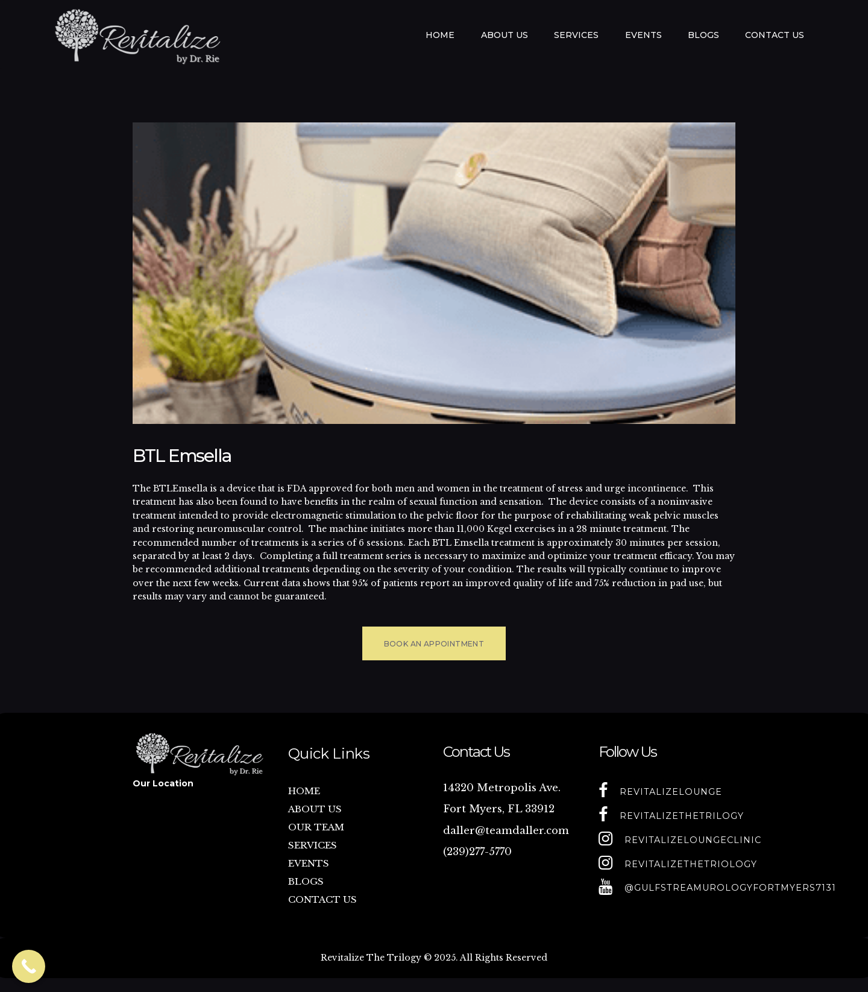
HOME (304, 791)
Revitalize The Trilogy (371, 957)
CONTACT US (322, 899)
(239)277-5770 (477, 851)
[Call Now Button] (28, 966)
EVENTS (308, 863)
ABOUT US (315, 809)
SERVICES (312, 845)
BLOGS (306, 881)
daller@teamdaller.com (506, 830)
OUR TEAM (316, 827)
